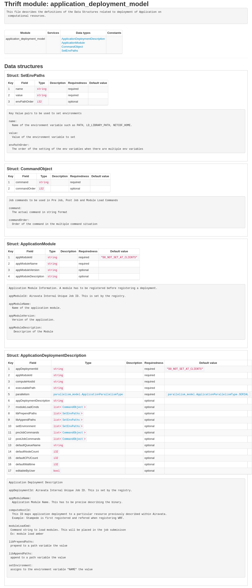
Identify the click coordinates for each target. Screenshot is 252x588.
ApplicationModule (73, 42)
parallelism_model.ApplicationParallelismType (88, 394)
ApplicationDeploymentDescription (83, 38)
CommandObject (72, 46)
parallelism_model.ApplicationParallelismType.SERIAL (208, 394)
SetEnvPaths (70, 50)
